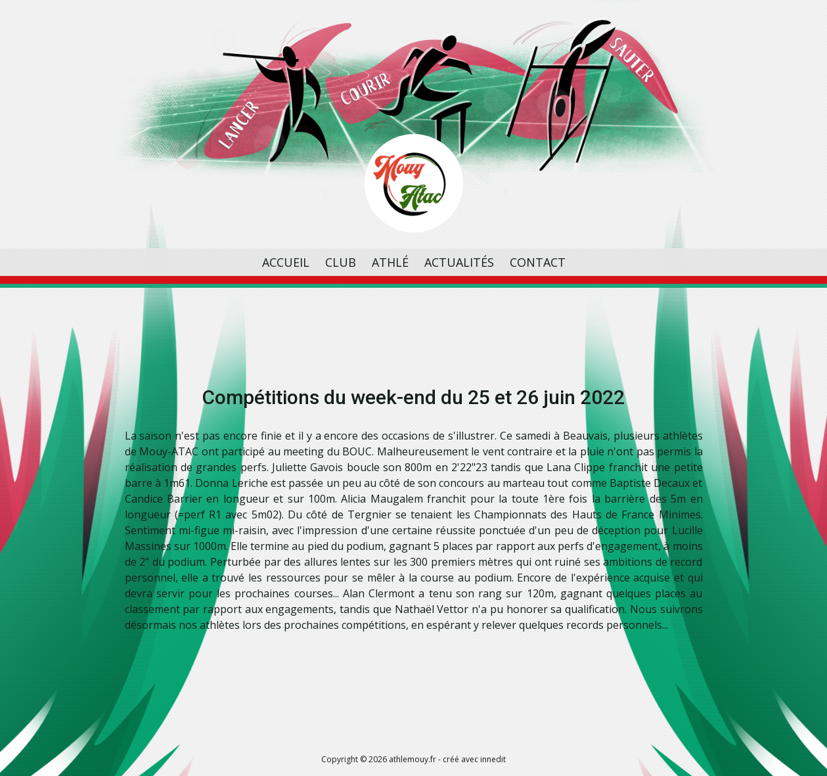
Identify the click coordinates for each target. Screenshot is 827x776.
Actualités (459, 262)
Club (340, 262)
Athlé (390, 262)
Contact (538, 262)
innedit (493, 759)
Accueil (285, 262)
